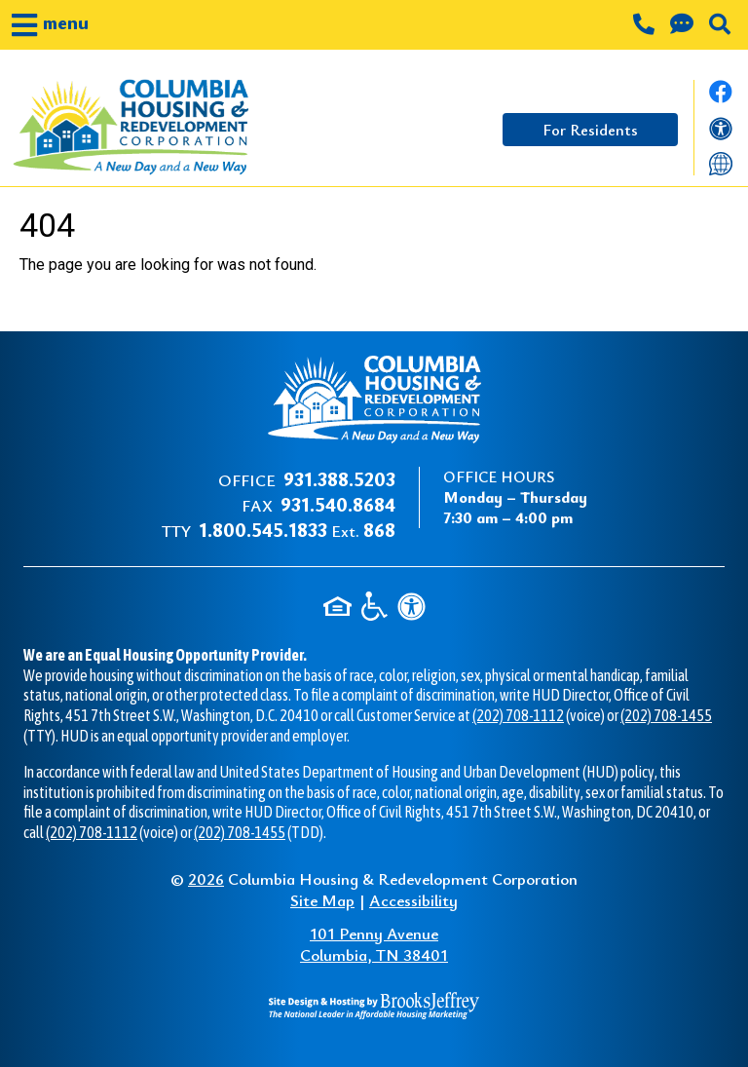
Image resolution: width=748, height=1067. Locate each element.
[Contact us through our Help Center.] (683, 26)
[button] (50, 25)
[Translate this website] (720, 162)
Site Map (322, 900)
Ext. (297, 530)
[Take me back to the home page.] (139, 127)
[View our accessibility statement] (720, 132)
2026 (206, 878)
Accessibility (413, 900)
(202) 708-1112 (518, 715)
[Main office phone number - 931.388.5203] (645, 26)
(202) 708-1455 (666, 715)
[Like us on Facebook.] (720, 97)
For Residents (590, 129)
